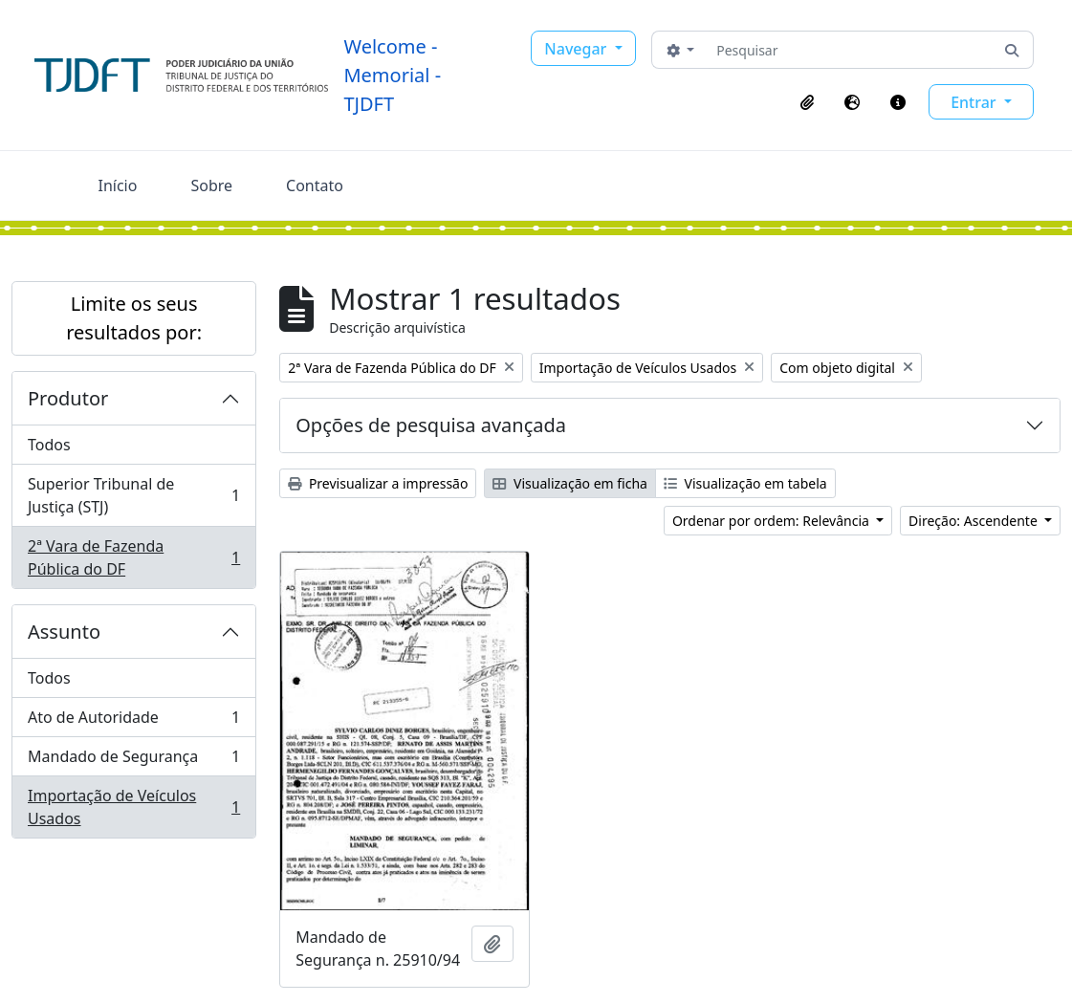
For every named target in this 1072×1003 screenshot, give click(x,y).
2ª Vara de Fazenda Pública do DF (133, 557)
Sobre (211, 185)
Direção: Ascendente (974, 521)
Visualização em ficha (569, 483)
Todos (49, 444)
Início (118, 185)
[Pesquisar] (850, 50)
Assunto (64, 631)
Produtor (68, 398)
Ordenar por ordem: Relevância (772, 521)
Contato (314, 185)
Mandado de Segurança (133, 760)
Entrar (975, 102)
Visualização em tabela (745, 483)
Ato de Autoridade (133, 721)
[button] (807, 102)
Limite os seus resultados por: (134, 318)
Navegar (577, 48)
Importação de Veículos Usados (133, 807)
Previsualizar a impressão (378, 483)
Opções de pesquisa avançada (430, 425)
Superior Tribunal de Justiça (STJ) (133, 495)
